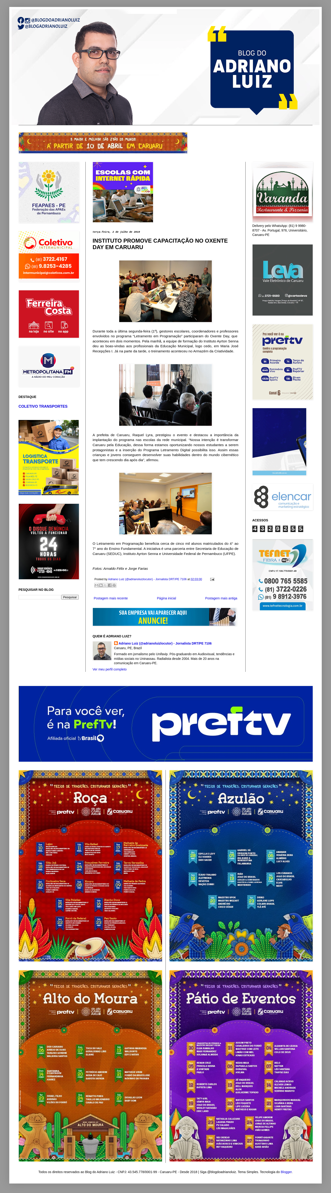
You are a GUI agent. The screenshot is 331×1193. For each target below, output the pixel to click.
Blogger (286, 1172)
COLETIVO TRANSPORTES (43, 406)
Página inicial (166, 598)
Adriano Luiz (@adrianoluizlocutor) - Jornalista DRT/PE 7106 (165, 643)
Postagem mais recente (111, 598)
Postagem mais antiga (221, 598)
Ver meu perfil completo (110, 669)
